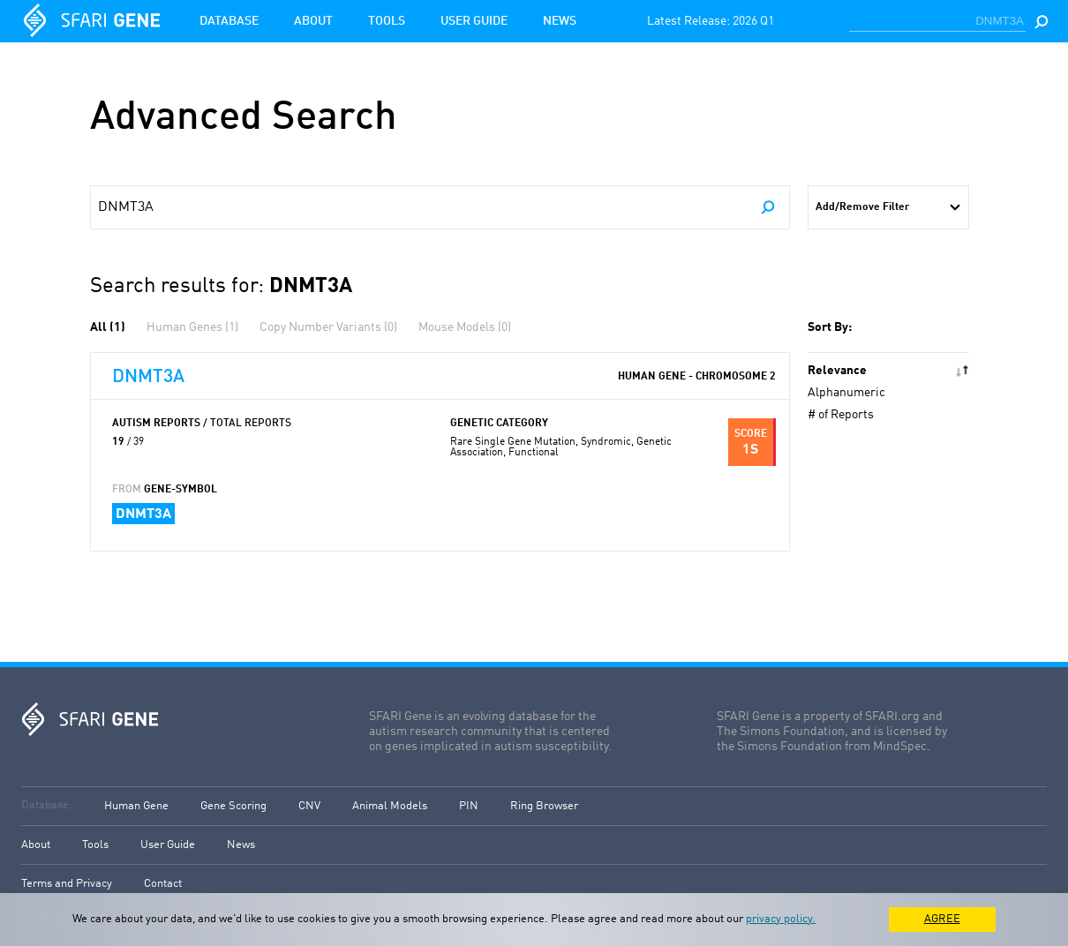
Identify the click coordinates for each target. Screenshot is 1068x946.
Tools (386, 21)
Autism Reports (201, 423)
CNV (309, 806)
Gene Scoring (233, 806)
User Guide (474, 21)
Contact (163, 884)
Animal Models (389, 806)
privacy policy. (781, 919)
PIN (468, 806)
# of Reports (841, 415)
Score (750, 434)
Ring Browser (544, 806)
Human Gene (136, 806)
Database (229, 21)
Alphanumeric (846, 393)
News (559, 21)
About (313, 21)
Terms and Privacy (66, 884)
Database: (46, 805)
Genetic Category (499, 423)
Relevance (837, 370)
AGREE (942, 919)
